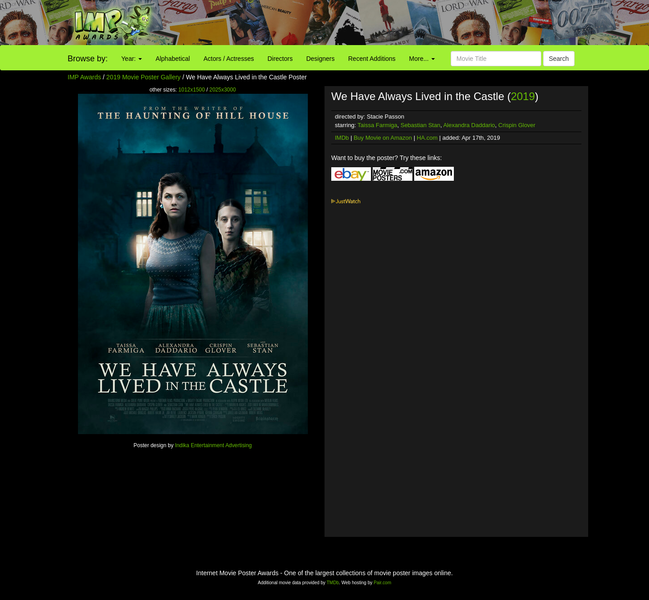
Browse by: (88, 58)
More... (422, 58)
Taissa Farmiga (377, 125)
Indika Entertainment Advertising (213, 445)
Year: (131, 58)
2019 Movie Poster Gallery (143, 77)
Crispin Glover (516, 125)
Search (559, 58)
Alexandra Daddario (469, 125)
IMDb (342, 137)
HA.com (427, 137)
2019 (523, 96)
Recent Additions (372, 58)
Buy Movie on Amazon (383, 137)
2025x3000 (223, 90)
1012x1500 (191, 90)
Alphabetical (172, 58)
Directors (280, 58)
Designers (320, 58)
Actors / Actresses (228, 58)
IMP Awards (84, 77)
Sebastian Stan (420, 125)
